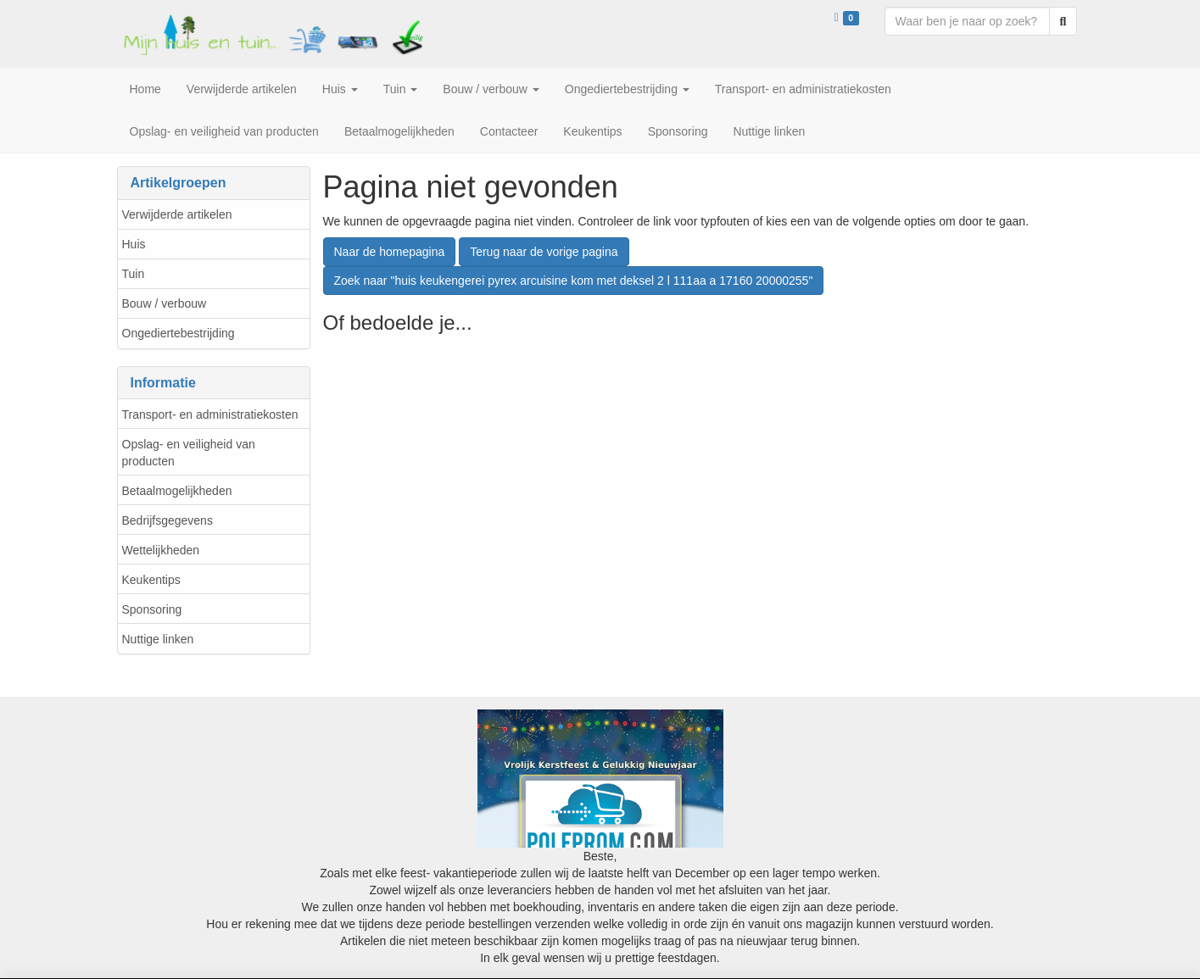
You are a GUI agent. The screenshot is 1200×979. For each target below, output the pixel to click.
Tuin (133, 274)
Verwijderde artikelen (177, 214)
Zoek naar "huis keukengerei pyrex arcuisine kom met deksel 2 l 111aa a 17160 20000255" (573, 280)
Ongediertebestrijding (178, 333)
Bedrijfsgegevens (167, 520)
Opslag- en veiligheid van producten (188, 452)
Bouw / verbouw (164, 303)
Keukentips (151, 580)
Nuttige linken (158, 639)
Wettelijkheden (161, 550)
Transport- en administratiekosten (210, 414)
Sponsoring (152, 609)
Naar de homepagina (389, 252)
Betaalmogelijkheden (177, 491)
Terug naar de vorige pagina (543, 252)
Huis (134, 244)
